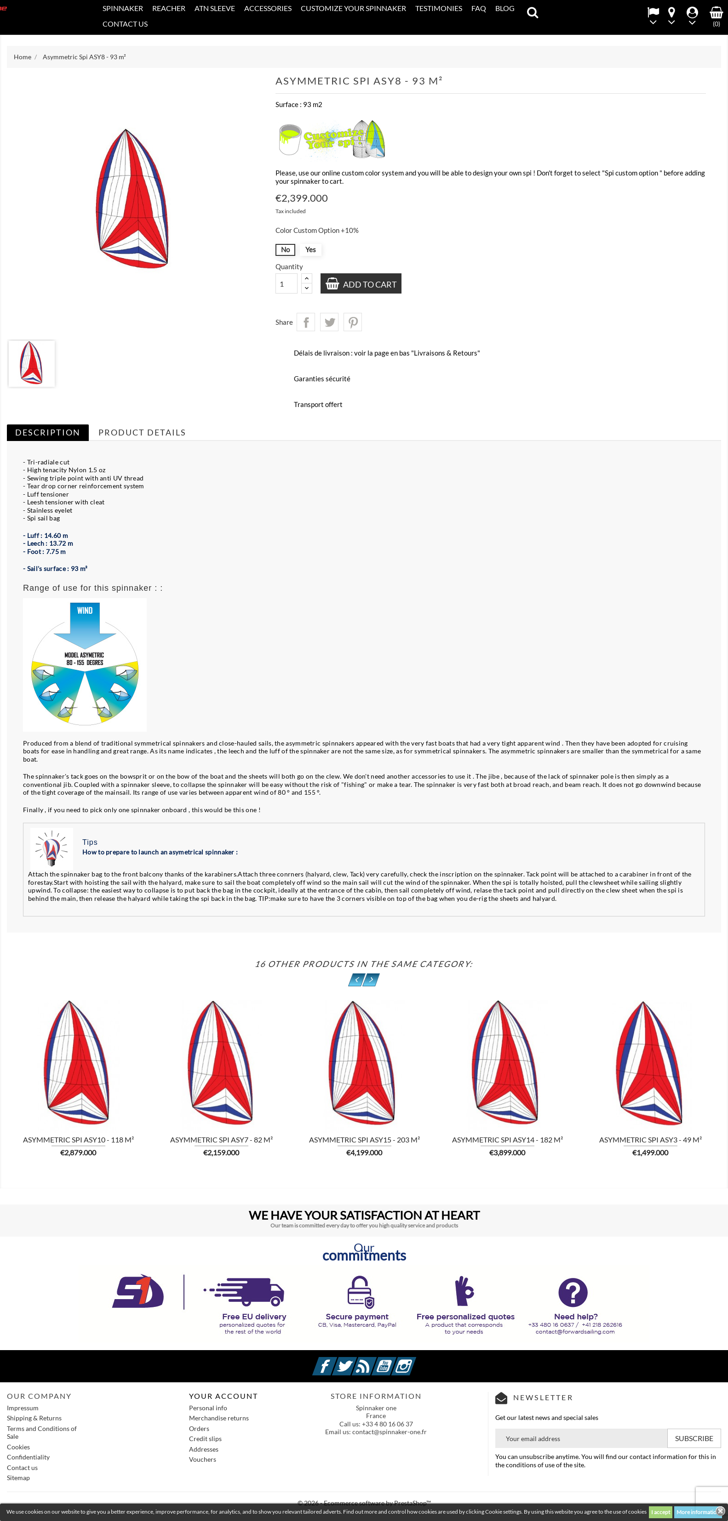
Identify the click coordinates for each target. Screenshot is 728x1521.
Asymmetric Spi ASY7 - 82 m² (221, 1139)
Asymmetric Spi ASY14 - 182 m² (507, 1139)
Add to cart (369, 284)
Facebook (335, 1361)
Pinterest (352, 322)
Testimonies (438, 8)
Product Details (142, 432)
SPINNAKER (123, 8)
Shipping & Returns (34, 1418)
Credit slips (205, 1438)
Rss (375, 1361)
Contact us (22, 1467)
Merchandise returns (219, 1418)
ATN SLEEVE (215, 8)
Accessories (268, 8)
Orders (199, 1428)
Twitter (355, 1361)
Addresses (203, 1449)
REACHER (168, 8)
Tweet (329, 322)
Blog (505, 8)
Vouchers (202, 1459)
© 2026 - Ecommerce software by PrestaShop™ (364, 1503)
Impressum (23, 1408)
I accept (660, 1512)
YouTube (395, 1361)
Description (47, 432)
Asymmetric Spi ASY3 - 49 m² (650, 1139)
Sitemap (18, 1477)
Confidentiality (28, 1457)
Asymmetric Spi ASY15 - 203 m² (364, 1139)
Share (306, 322)
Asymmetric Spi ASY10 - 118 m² (78, 1139)
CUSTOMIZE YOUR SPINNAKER (353, 8)
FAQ (478, 8)
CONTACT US (125, 23)
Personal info (208, 1408)
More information (698, 1512)
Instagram (414, 1361)
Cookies (18, 1447)
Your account (223, 1395)
